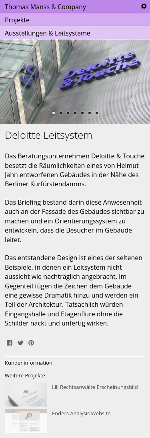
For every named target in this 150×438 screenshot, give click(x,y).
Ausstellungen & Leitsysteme (47, 33)
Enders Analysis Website (75, 421)
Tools (143, 6)
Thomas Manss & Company (45, 6)
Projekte (17, 20)
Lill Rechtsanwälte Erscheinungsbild (75, 395)
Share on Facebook (9, 342)
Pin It (31, 342)
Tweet (20, 342)
